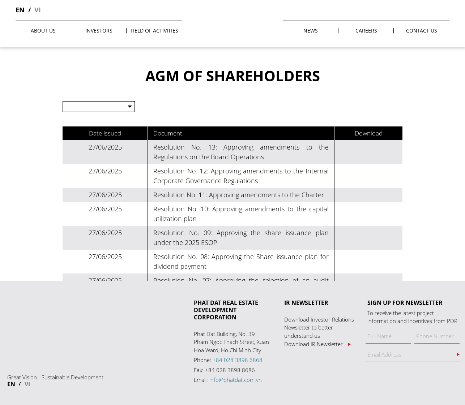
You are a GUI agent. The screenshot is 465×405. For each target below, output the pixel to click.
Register (458, 354)
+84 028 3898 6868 (238, 359)
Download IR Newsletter (313, 344)
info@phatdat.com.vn (235, 379)
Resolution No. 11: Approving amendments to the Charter (238, 194)
